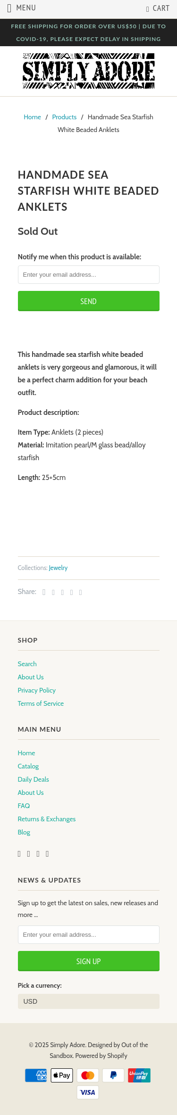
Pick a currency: (40, 985)
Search (27, 664)
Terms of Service (41, 703)
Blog (24, 832)
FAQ (24, 805)
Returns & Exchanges (47, 819)
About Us (31, 677)
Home (26, 753)
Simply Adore (67, 1045)
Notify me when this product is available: (80, 257)
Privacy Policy (37, 690)
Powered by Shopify (101, 1055)
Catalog (28, 766)
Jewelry (58, 567)
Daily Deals (33, 779)
